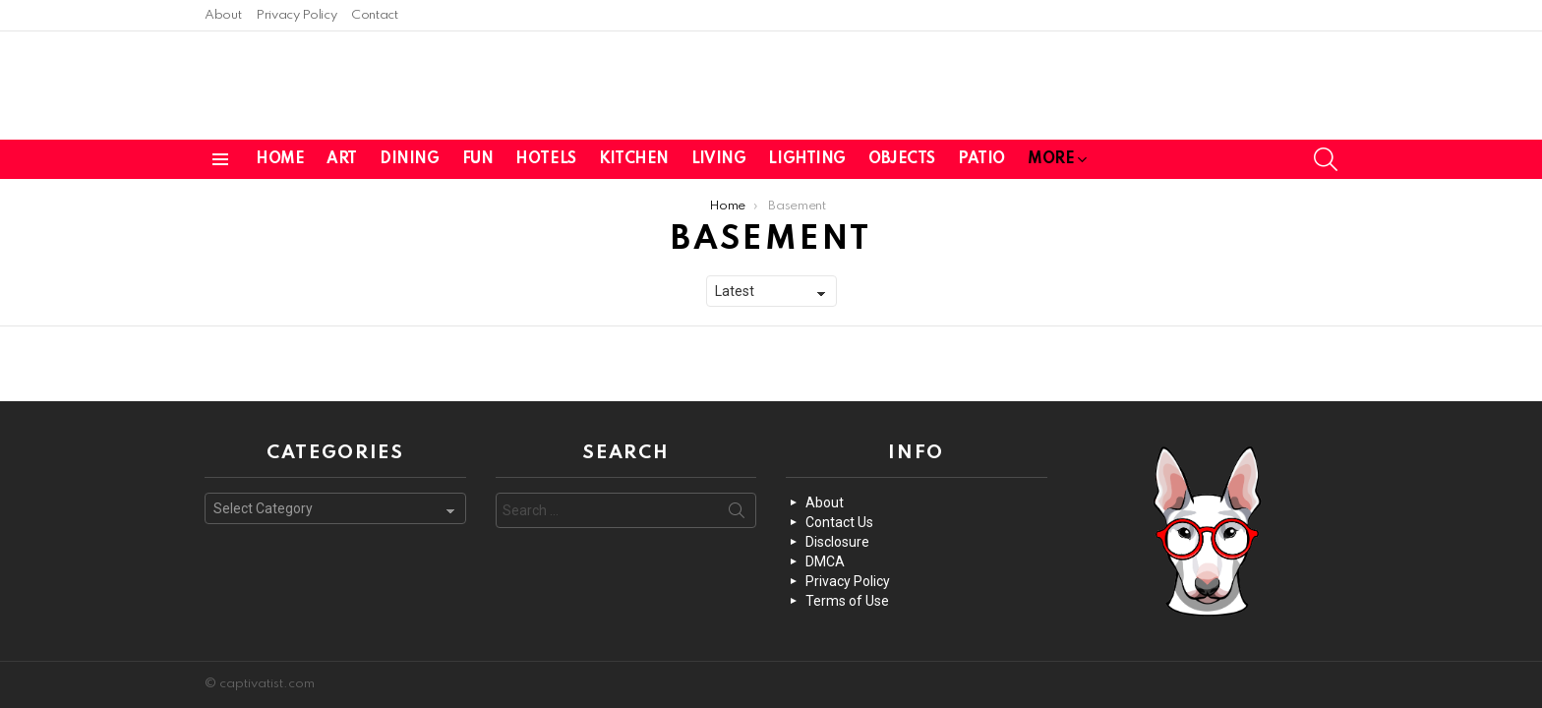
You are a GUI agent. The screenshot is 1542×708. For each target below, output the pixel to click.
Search (736, 514)
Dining (409, 154)
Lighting (807, 154)
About (223, 15)
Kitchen (634, 154)
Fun (478, 154)
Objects (901, 154)
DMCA (825, 561)
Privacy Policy (296, 15)
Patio (981, 154)
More (1051, 158)
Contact (374, 15)
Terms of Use (847, 601)
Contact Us (839, 522)
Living (718, 154)
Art (341, 154)
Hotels (545, 154)
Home (280, 154)
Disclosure (837, 542)
